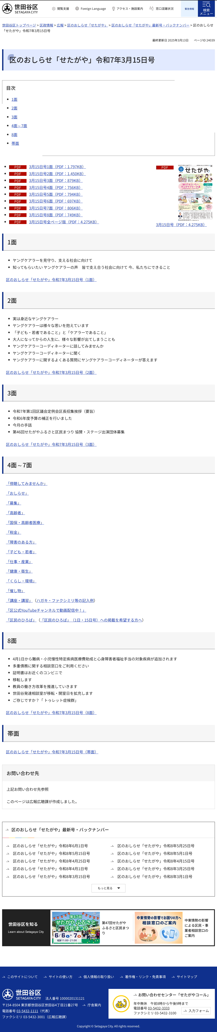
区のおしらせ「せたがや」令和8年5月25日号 (156, 845)
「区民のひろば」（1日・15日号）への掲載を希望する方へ (91, 619)
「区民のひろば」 (21, 619)
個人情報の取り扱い (98, 976)
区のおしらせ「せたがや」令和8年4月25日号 (51, 860)
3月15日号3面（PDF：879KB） (56, 179)
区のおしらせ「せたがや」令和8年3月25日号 (156, 868)
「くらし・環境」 (21, 580)
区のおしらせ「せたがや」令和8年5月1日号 (154, 852)
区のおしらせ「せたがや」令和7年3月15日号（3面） (51, 443)
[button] (60, 9)
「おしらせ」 (17, 492)
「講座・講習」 (19, 599)
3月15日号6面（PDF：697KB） (56, 200)
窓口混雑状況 (165, 9)
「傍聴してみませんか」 (26, 482)
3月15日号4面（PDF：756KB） (56, 186)
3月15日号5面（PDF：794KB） (56, 193)
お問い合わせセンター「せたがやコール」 (174, 994)
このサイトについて (22, 976)
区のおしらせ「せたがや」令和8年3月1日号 (154, 875)
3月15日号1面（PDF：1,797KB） (57, 166)
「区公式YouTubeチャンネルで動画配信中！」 (46, 609)
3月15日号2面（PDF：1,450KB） (57, 173)
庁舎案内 (94, 1004)
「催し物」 (15, 590)
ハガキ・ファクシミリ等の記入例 (65, 599)
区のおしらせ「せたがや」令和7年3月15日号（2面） (51, 371)
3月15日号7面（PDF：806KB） (56, 207)
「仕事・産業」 (19, 561)
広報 (60, 24)
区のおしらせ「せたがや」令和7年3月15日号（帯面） (52, 751)
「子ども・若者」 (21, 551)
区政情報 (46, 24)
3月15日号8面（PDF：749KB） (56, 214)
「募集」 (13, 502)
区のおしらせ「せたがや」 (87, 24)
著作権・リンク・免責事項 (145, 976)
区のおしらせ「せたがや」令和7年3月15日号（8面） (51, 712)
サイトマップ (187, 976)
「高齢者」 (15, 512)
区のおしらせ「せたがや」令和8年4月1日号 (50, 868)
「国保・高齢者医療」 (25, 521)
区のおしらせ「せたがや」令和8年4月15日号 (156, 860)
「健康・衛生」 (19, 570)
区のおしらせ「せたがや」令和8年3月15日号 (51, 875)
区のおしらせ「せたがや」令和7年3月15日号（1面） (51, 279)
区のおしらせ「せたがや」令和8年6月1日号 (50, 845)
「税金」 (13, 531)
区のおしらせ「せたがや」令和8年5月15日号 (51, 852)
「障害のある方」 (21, 541)
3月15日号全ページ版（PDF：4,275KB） (64, 221)
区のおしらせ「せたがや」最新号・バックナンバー (150, 24)
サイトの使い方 (60, 976)
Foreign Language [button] (93, 8)
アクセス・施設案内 (130, 9)
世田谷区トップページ (19, 24)
